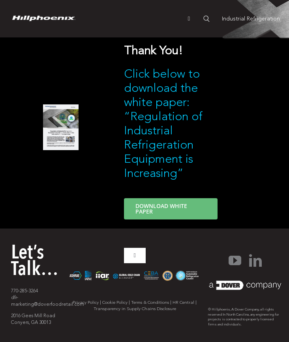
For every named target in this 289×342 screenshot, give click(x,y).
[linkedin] (255, 260)
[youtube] (235, 260)
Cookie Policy (115, 302)
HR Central (183, 302)
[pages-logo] (43, 18)
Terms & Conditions (150, 302)
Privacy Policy (86, 302)
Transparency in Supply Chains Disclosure (135, 308)
